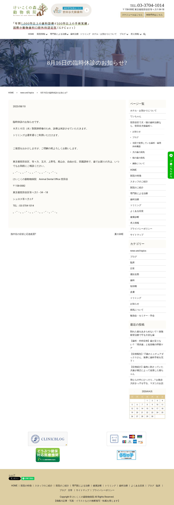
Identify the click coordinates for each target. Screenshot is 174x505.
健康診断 (134, 217)
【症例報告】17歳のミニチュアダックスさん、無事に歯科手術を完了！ (147, 357)
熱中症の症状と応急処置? (23, 234)
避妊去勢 (134, 274)
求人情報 (135, 34)
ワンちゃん (135, 116)
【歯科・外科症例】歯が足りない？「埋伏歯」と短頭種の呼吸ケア (146, 344)
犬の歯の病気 (138, 152)
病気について (136, 309)
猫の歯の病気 (138, 158)
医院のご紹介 (136, 187)
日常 (132, 268)
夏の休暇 (118, 234)
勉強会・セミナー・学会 (142, 315)
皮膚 (132, 292)
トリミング (85, 34)
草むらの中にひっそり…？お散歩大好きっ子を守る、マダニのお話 (146, 382)
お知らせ (136, 131)
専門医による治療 (58, 34)
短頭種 (133, 286)
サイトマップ (136, 234)
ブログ (123, 34)
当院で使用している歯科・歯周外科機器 (146, 145)
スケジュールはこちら (132, 15)
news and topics (27, 93)
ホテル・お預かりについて (104, 34)
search (146, 34)
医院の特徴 (135, 175)
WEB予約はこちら (154, 15)
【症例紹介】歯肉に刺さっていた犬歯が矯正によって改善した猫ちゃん (146, 370)
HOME (31, 34)
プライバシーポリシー (141, 228)
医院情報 (41, 34)
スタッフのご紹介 (139, 181)
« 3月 (133, 391)
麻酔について (138, 163)
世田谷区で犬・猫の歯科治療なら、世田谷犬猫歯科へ (145, 124)
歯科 (132, 280)
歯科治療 (74, 34)
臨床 (132, 262)
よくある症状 (136, 211)
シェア (12, 475)
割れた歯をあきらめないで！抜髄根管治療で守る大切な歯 (146, 333)
